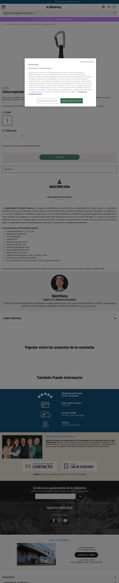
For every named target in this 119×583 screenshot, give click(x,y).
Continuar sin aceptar (87, 61)
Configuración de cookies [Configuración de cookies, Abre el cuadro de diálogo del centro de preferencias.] (48, 101)
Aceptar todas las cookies (71, 101)
